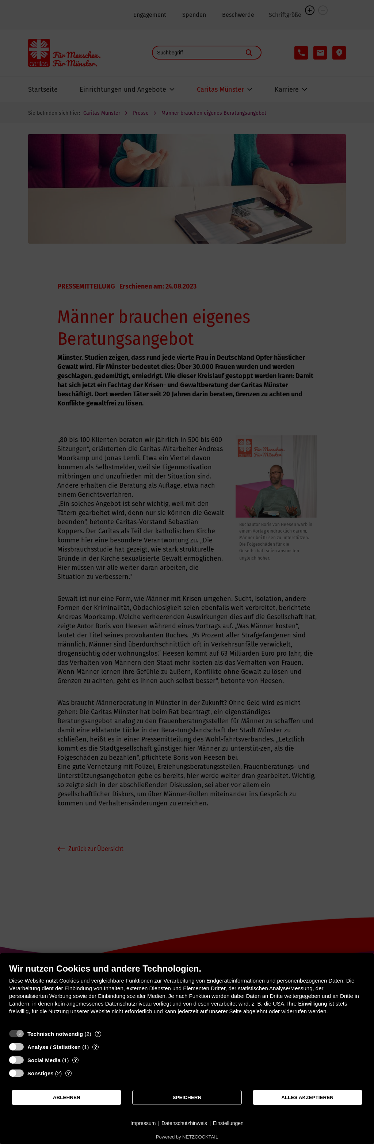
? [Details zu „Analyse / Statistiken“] (95, 1047)
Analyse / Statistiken (54, 1047)
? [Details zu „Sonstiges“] (68, 1073)
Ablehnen (66, 1097)
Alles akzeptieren (307, 1097)
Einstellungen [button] (228, 1123)
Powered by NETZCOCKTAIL (187, 1137)
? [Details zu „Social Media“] (75, 1060)
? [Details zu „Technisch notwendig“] (97, 1034)
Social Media (44, 1060)
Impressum (143, 1123)
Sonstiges (40, 1073)
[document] (187, 994)
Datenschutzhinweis (184, 1123)
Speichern (187, 1097)
